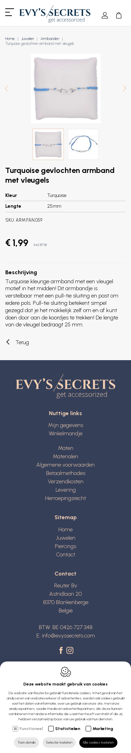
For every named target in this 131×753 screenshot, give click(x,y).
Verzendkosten (65, 481)
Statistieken (67, 728)
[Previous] (6, 89)
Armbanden (50, 39)
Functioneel (31, 728)
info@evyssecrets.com (68, 635)
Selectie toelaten (59, 742)
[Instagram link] (69, 651)
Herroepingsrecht (65, 498)
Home (10, 39)
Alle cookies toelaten (98, 742)
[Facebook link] (62, 651)
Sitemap (65, 517)
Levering (66, 489)
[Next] (124, 89)
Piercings (65, 546)
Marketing (103, 728)
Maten (65, 448)
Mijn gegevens (65, 425)
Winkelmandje (65, 433)
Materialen (65, 456)
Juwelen (27, 39)
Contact (65, 554)
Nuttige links (65, 413)
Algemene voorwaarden (65, 464)
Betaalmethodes (65, 473)
